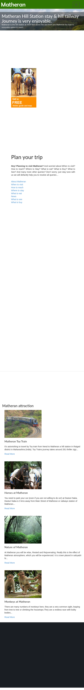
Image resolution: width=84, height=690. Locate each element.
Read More (9, 454)
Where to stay (17, 190)
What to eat (16, 193)
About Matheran (18, 181)
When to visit (17, 184)
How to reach (17, 187)
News (13, 196)
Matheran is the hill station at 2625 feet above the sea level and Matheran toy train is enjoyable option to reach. (42, 21)
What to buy (16, 202)
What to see (16, 199)
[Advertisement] (20, 50)
